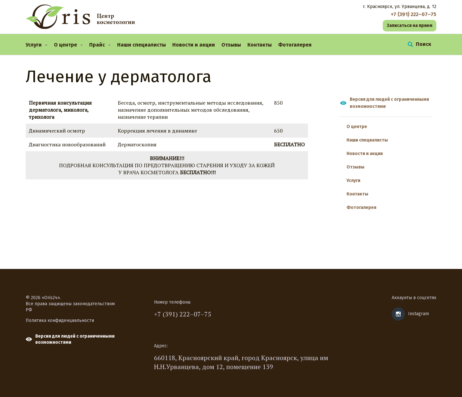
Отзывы (231, 45)
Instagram (418, 313)
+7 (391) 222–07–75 (182, 314)
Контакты (259, 45)
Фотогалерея (295, 45)
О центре (65, 45)
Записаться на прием (409, 25)
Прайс (97, 45)
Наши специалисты (141, 45)
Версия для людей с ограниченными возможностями (389, 103)
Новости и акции (193, 45)
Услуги (34, 45)
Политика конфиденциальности (60, 320)
